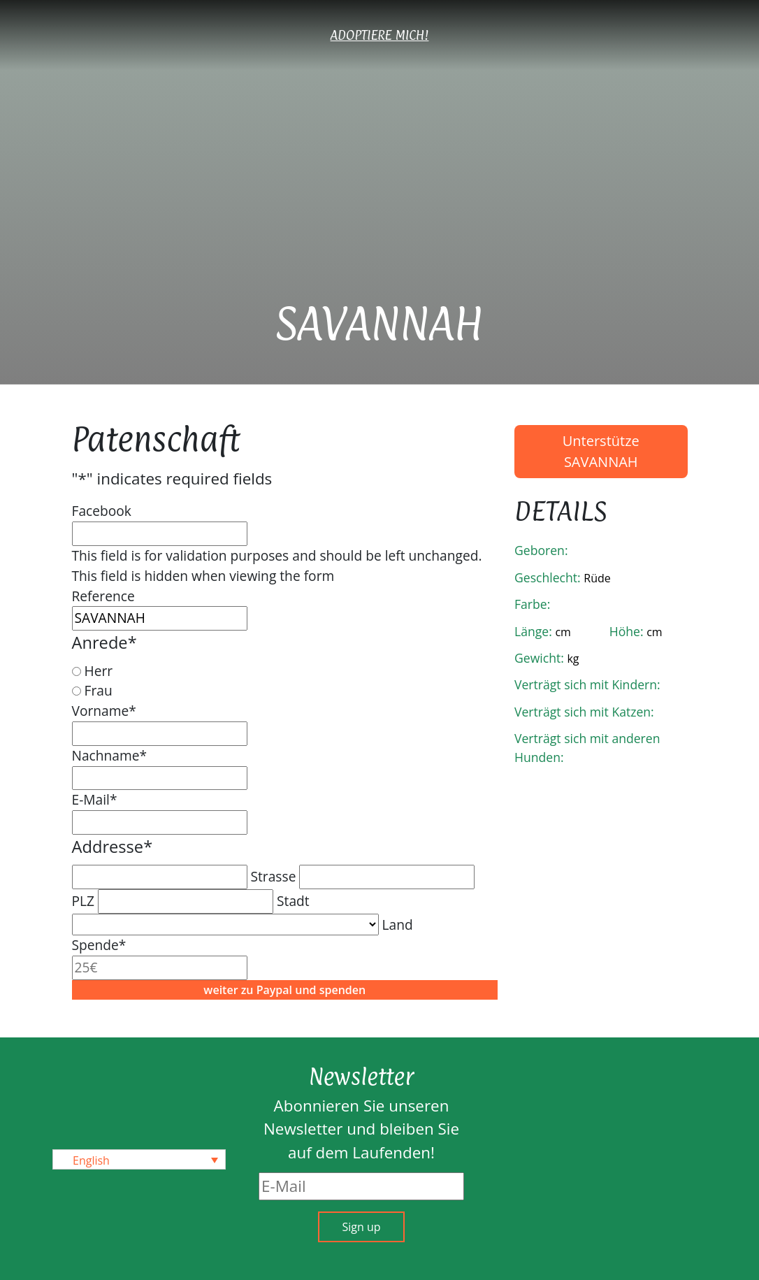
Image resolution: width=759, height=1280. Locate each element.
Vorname (104, 710)
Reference (103, 596)
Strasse (273, 876)
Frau (98, 690)
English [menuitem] (91, 1159)
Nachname (109, 755)
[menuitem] (139, 1159)
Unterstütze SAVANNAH (601, 451)
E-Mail (94, 799)
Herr (98, 670)
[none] (139, 1159)
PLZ (83, 900)
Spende (99, 944)
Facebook (101, 510)
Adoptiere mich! (380, 35)
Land (397, 924)
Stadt (293, 900)
